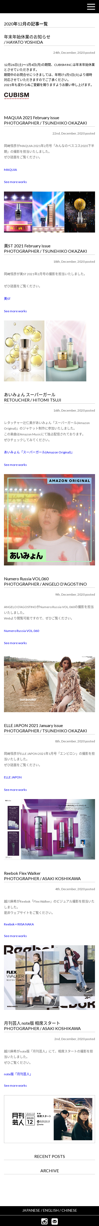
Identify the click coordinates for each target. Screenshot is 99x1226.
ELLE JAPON (13, 777)
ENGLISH (51, 1210)
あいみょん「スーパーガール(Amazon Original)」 (39, 452)
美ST (7, 299)
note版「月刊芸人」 (18, 1074)
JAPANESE (31, 1210)
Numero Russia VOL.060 (21, 631)
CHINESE (69, 1210)
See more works (15, 182)
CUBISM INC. (20, 7)
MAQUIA (10, 170)
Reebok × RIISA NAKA (19, 924)
